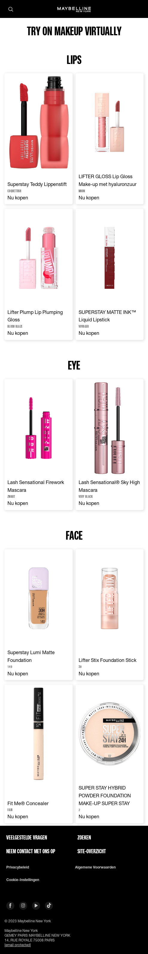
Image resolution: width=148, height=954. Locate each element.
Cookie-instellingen (22, 880)
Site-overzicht (91, 851)
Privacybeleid (17, 867)
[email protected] (17, 945)
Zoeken (84, 837)
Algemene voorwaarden (95, 867)
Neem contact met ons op (30, 851)
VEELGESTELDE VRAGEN (26, 837)
